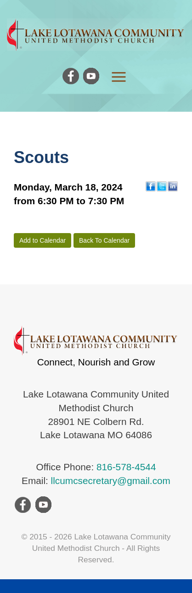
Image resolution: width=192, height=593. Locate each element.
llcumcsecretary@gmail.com (110, 480)
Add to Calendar (42, 240)
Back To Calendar (104, 240)
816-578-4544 (126, 467)
